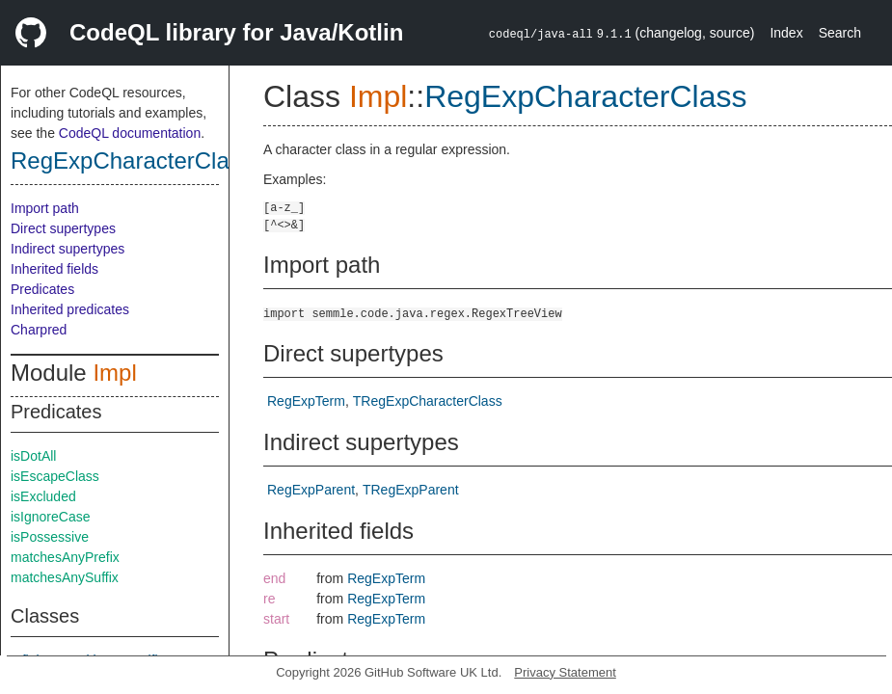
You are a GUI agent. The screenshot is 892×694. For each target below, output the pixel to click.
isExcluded (43, 496)
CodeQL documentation (130, 133)
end (274, 578)
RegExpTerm (306, 401)
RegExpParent (311, 489)
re (269, 598)
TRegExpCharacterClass (427, 401)
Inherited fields (54, 269)
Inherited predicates (70, 309)
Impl (114, 373)
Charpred (39, 329)
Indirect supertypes (67, 248)
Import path (45, 208)
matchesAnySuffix (65, 577)
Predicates (42, 289)
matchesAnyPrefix (65, 557)
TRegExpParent (411, 489)
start (276, 619)
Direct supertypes (63, 228)
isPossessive (50, 537)
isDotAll (33, 456)
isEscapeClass (55, 476)
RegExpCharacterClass (132, 160)
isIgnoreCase (51, 516)
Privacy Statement (565, 672)
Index (786, 32)
